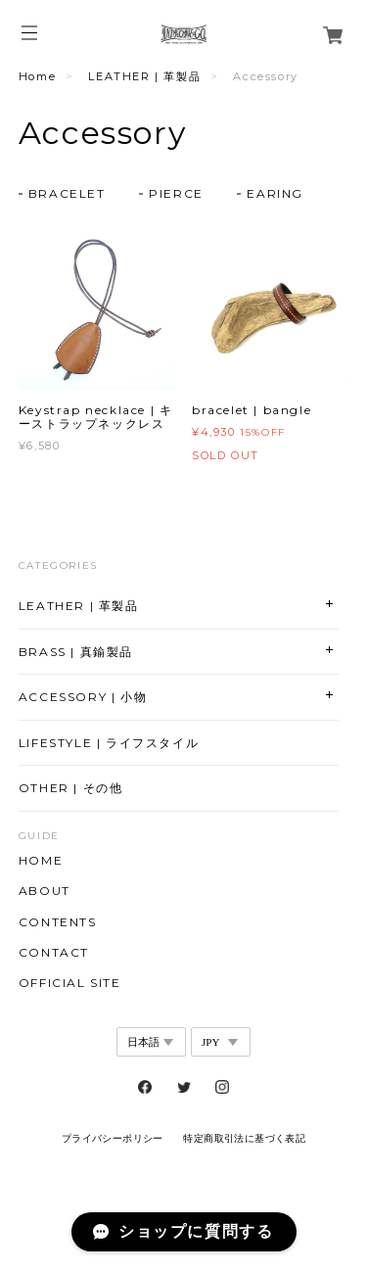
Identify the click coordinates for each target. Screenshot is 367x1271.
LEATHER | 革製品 (144, 76)
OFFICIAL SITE (70, 983)
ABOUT (44, 891)
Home (37, 76)
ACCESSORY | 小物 (83, 696)
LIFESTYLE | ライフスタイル (109, 742)
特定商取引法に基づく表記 (244, 1138)
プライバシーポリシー (112, 1138)
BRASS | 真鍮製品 (76, 651)
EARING (275, 193)
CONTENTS (58, 922)
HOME (41, 861)
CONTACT (54, 953)
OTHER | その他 (71, 787)
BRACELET (67, 193)
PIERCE (176, 193)
